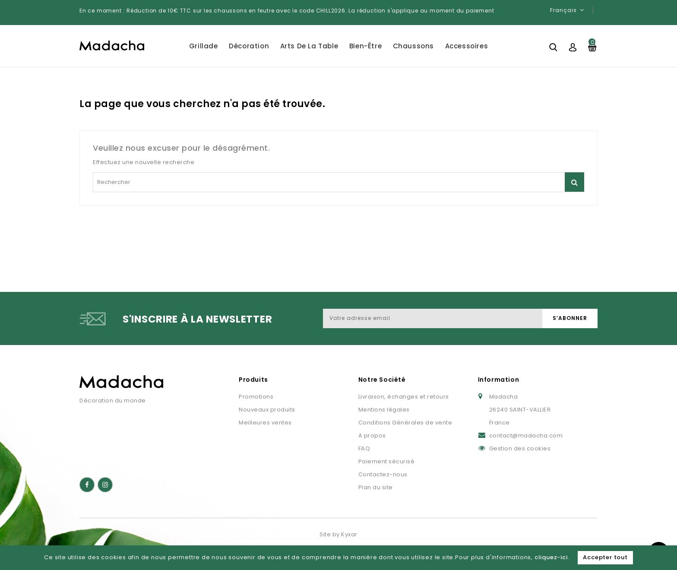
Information (498, 379)
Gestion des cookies (520, 448)
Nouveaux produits (267, 409)
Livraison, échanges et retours (403, 397)
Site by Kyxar (338, 534)
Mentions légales (384, 409)
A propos (372, 435)
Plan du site (375, 487)
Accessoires (466, 46)
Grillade (203, 46)
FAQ (364, 448)
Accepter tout (605, 557)
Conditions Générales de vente (405, 422)
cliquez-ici (551, 557)
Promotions (256, 397)
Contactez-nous (383, 474)
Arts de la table (309, 46)
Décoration (249, 46)
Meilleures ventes (265, 422)
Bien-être (365, 46)
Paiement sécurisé (386, 461)
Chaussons (413, 46)
